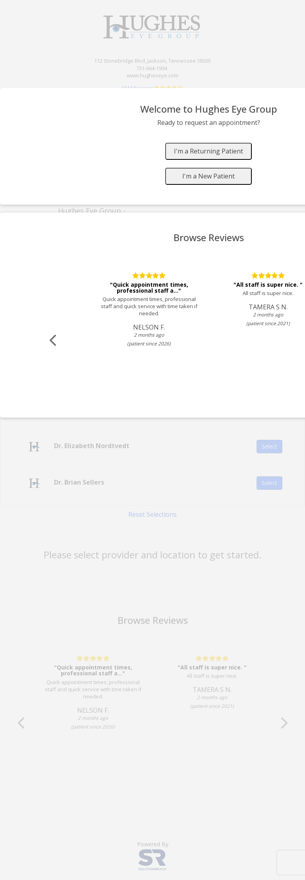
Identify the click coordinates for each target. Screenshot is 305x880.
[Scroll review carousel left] (53, 340)
